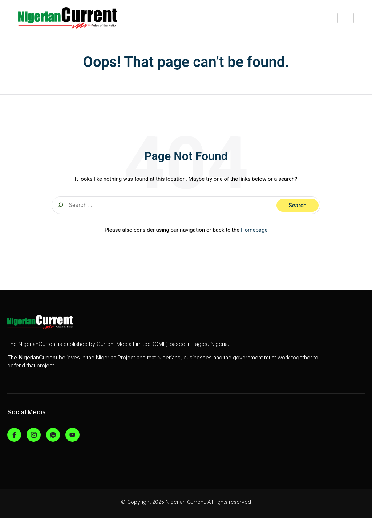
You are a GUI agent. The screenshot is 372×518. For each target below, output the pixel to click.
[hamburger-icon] (345, 18)
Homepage (254, 230)
